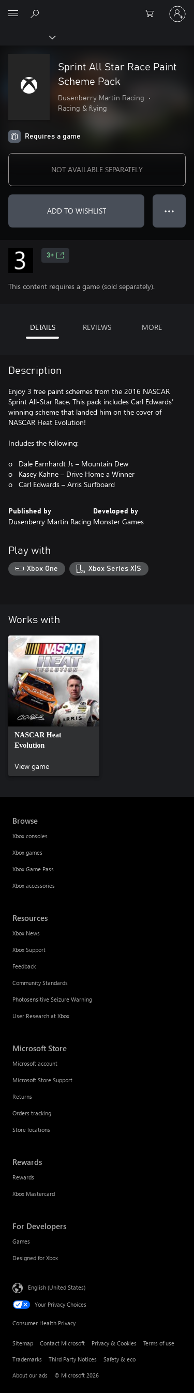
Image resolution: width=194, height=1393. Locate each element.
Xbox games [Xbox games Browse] (27, 852)
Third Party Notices (73, 1359)
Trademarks (27, 1359)
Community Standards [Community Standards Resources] (40, 982)
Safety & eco (119, 1359)
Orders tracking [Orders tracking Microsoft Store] (31, 1113)
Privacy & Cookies (114, 1343)
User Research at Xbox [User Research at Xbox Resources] (40, 1015)
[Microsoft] (97, 8)
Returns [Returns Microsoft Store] (22, 1096)
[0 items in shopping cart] (152, 14)
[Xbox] (27, 37)
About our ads (30, 1375)
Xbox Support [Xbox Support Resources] (29, 949)
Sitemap (22, 1343)
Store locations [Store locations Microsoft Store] (31, 1129)
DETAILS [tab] (42, 327)
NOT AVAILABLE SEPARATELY (97, 169)
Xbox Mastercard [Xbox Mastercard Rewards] (33, 1193)
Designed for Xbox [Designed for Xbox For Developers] (35, 1257)
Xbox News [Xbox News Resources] (26, 933)
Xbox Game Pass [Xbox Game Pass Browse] (33, 869)
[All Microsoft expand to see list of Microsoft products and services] (13, 14)
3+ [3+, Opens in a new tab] (55, 255)
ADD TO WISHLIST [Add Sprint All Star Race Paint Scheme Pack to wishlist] (76, 211)
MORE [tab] (152, 327)
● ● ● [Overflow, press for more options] (169, 211)
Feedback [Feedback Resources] (24, 966)
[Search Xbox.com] (36, 13)
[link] (53, 705)
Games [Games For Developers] (21, 1241)
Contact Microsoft (62, 1343)
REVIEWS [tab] (97, 327)
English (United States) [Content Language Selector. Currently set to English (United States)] (56, 1286)
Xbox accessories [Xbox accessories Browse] (33, 885)
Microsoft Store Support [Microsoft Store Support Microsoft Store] (42, 1080)
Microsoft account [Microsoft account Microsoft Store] (34, 1063)
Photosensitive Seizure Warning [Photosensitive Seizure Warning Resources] (52, 999)
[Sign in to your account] (177, 14)
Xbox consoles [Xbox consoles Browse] (30, 835)
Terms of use (158, 1343)
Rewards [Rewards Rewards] (23, 1177)
